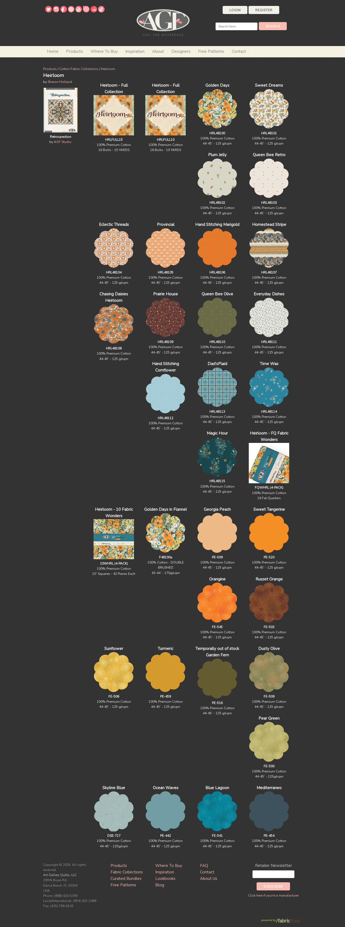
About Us (208, 878)
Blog (159, 885)
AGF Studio (62, 142)
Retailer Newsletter (273, 865)
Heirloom (108, 69)
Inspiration (134, 51)
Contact (239, 51)
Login (235, 10)
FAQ (204, 865)
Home (52, 51)
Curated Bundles (126, 878)
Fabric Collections (127, 872)
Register (263, 10)
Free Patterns (211, 51)
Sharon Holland (60, 82)
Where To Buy (168, 865)
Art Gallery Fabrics (163, 22)
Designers (181, 51)
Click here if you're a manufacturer (273, 895)
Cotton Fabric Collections (78, 69)
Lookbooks (165, 878)
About (158, 51)
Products (50, 69)
